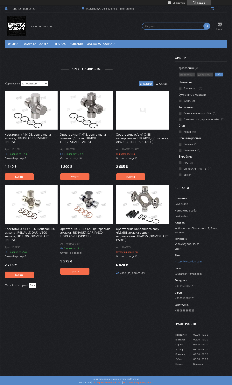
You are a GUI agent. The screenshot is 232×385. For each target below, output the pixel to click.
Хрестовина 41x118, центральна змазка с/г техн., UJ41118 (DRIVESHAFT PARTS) (83, 138)
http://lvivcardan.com (188, 261)
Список (163, 83)
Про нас (60, 43)
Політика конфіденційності (138, 382)
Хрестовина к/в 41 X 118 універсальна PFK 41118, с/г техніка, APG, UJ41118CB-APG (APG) (142, 138)
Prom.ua (134, 378)
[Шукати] (206, 26)
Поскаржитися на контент (107, 382)
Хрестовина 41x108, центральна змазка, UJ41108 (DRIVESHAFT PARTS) (28, 138)
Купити (19, 176)
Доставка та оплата (101, 43)
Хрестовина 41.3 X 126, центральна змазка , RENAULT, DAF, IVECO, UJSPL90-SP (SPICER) (85, 232)
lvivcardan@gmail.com (188, 273)
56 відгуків (179, 2)
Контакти (76, 43)
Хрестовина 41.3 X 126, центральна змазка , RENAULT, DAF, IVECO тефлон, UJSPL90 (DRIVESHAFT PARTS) (30, 234)
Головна (12, 43)
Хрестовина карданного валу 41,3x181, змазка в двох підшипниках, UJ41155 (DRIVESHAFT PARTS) (142, 234)
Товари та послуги (35, 43)
